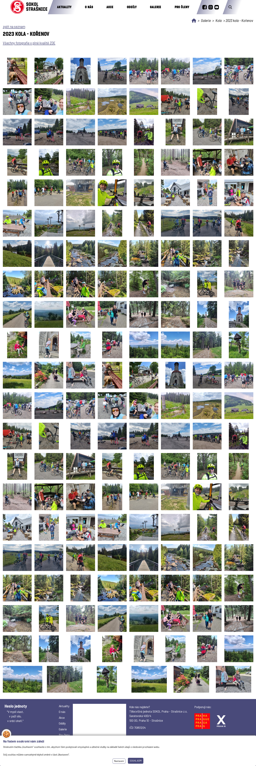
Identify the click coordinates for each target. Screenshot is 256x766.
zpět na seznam (14, 26)
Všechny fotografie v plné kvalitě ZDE (29, 43)
